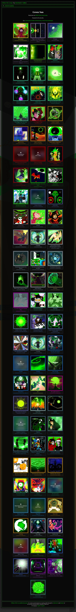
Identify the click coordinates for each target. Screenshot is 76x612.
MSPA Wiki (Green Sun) (41, 15)
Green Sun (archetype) (47, 20)
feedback (62, 603)
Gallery (24, 2)
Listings (10, 2)
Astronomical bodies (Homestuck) (33, 20)
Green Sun (17, 2)
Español (43, 605)
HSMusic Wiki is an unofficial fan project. (19, 603)
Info (21, 2)
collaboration (55, 603)
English (39, 605)
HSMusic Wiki (5, 2)
